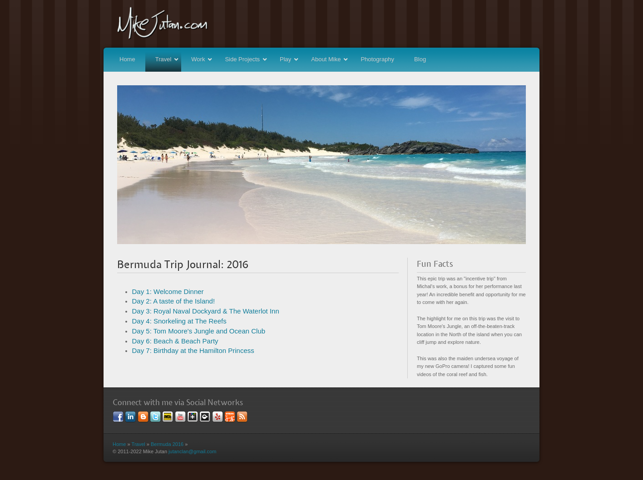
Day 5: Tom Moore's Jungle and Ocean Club (199, 331)
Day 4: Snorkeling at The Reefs (179, 321)
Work (202, 59)
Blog (420, 59)
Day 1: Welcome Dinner (168, 291)
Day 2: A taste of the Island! (173, 301)
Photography (377, 59)
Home (127, 59)
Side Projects (246, 59)
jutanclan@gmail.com (192, 451)
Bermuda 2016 (167, 444)
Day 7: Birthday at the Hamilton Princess (193, 350)
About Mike (330, 59)
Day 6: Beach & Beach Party (175, 341)
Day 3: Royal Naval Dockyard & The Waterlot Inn (205, 311)
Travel (167, 59)
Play (290, 59)
